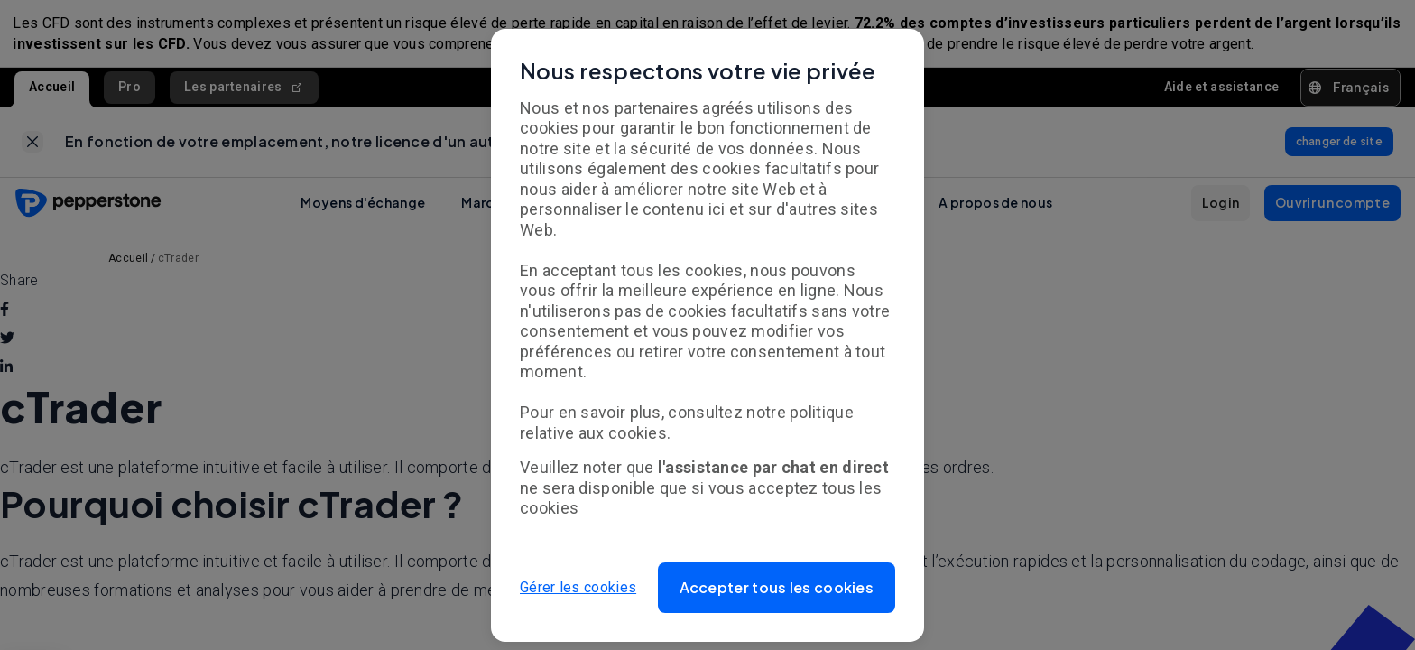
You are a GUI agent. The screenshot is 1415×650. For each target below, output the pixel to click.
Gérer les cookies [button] (578, 587)
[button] (777, 587)
